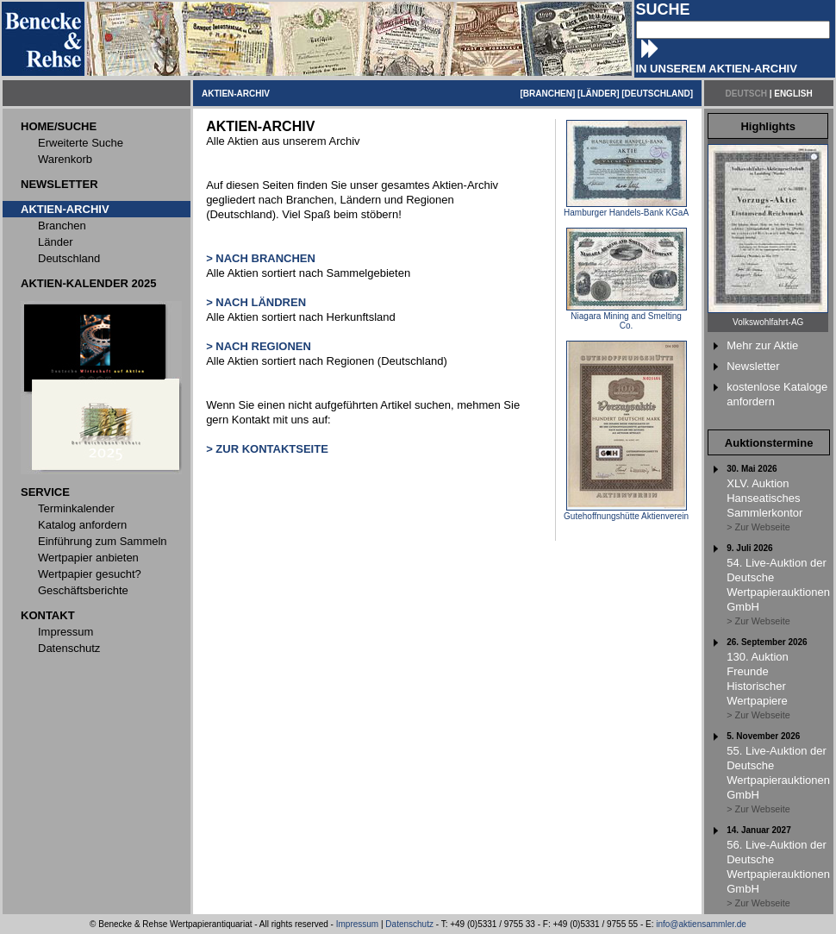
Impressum (357, 924)
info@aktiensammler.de (701, 924)
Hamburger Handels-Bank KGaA (626, 208)
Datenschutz (409, 924)
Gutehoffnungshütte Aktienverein (626, 512)
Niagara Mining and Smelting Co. (626, 317)
